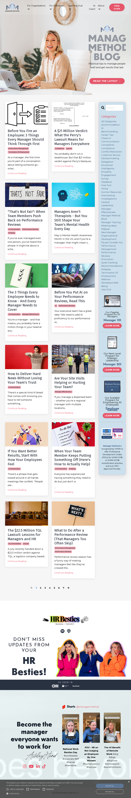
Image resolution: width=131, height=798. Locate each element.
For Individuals (56, 7)
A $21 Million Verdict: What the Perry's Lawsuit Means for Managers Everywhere (71, 137)
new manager (109, 243)
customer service (111, 158)
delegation (107, 166)
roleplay (11, 233)
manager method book (111, 227)
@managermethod (88, 706)
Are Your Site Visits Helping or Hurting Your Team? (69, 382)
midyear (106, 239)
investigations (109, 206)
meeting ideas (109, 236)
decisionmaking (110, 162)
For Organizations (36, 7)
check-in (106, 140)
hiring (104, 195)
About (101, 7)
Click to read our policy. (50, 785)
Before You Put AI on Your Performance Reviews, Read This (71, 296)
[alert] (65, 789)
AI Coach (92, 7)
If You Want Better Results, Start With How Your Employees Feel (25, 457)
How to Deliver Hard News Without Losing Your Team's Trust (25, 378)
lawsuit (69, 148)
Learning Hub (75, 7)
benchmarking (110, 132)
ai (56, 306)
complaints (108, 147)
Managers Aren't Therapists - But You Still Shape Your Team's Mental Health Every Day (71, 220)
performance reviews (30, 229)
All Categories (109, 121)
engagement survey (109, 182)
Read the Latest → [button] (107, 81)
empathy (106, 177)
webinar (106, 298)
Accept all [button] (110, 786)
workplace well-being (110, 304)
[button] (44, 793)
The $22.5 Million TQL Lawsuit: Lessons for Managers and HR (25, 534)
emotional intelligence (108, 171)
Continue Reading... (18, 173)
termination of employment (18, 152)
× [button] (129, 782)
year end (106, 310)
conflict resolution (112, 154)
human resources (112, 199)
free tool (106, 191)
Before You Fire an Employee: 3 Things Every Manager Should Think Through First (26, 137)
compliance (59, 148)
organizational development (109, 249)
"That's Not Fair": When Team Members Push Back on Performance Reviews (26, 218)
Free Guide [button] (117, 7)
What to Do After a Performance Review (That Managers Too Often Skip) (71, 536)
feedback (107, 188)
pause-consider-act (111, 256)
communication (14, 229)
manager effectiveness (30, 314)
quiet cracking (110, 280)
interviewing (108, 203)
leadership (107, 214)
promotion (107, 276)
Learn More (112, 346)
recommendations (112, 284)
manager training (111, 232)
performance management (18, 148)
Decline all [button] (109, 792)
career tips (107, 136)
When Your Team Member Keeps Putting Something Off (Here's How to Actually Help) (72, 457)
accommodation (14, 544)
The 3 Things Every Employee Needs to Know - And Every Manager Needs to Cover (23, 301)
